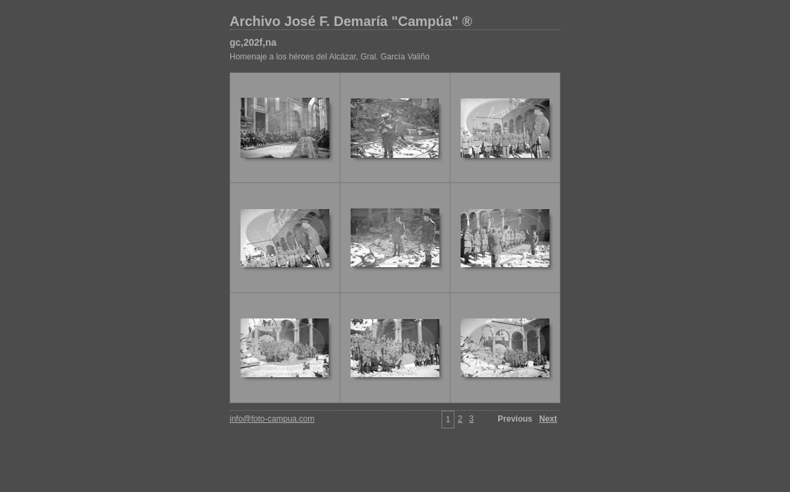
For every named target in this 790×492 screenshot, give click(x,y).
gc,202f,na (253, 42)
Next (548, 419)
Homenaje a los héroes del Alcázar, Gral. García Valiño (330, 57)
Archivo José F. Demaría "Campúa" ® (351, 21)
